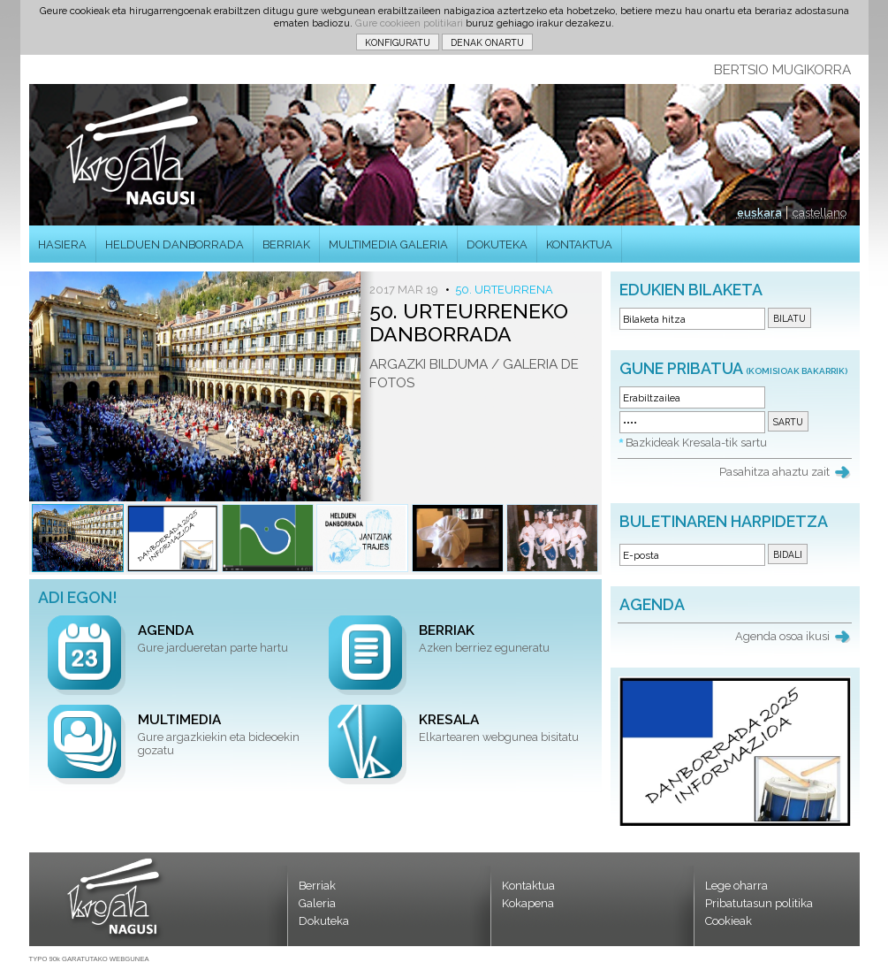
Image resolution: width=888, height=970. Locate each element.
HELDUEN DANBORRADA (174, 244)
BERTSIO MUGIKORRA (782, 70)
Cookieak (728, 921)
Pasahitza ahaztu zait (774, 471)
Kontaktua (528, 885)
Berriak (317, 885)
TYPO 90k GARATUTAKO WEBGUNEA (89, 959)
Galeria (317, 903)
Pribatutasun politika (759, 903)
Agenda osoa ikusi (782, 636)
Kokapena (528, 903)
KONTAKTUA (579, 244)
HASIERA (62, 244)
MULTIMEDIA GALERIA (388, 244)
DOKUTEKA (497, 244)
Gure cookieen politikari (409, 23)
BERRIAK (286, 244)
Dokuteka (324, 921)
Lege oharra (736, 885)
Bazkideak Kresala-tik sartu (696, 442)
